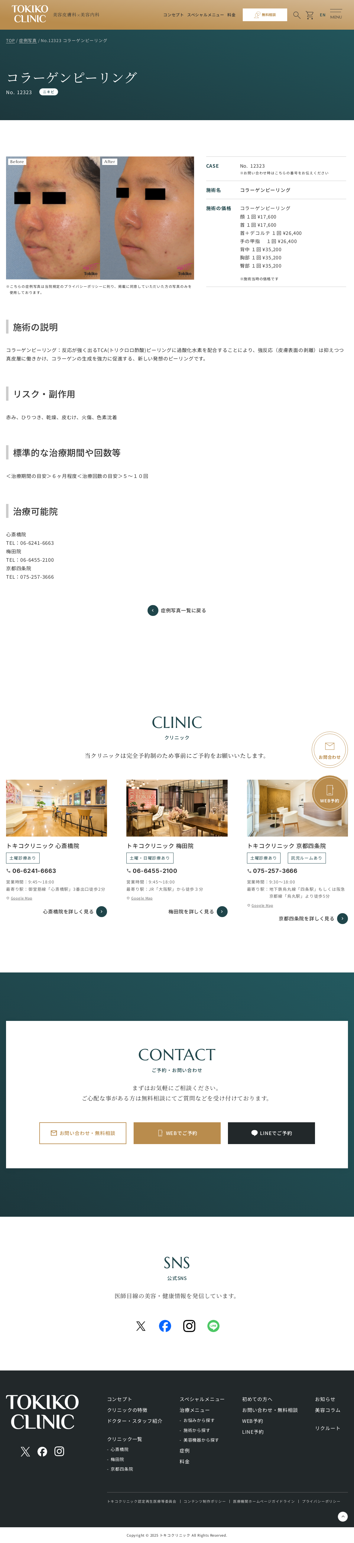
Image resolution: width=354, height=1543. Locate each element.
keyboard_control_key (343, 1517)
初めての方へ (257, 1399)
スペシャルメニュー (205, 15)
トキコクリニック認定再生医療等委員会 (142, 1501)
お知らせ (325, 1399)
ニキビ (48, 91)
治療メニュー (195, 1409)
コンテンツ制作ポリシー (204, 1501)
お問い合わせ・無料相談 (87, 1133)
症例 (185, 1450)
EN (323, 15)
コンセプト (173, 15)
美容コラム (327, 1409)
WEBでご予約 (182, 1133)
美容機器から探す (201, 1440)
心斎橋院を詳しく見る (68, 911)
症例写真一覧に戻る (183, 610)
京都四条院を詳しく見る (307, 918)
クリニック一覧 (125, 1439)
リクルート (327, 1428)
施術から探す (196, 1430)
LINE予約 (253, 1431)
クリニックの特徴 (127, 1409)
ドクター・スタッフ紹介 (135, 1420)
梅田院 (117, 1459)
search (296, 15)
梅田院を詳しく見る (191, 911)
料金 (231, 15)
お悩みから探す (199, 1420)
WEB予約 (252, 1420)
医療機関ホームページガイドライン (264, 1501)
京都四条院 (122, 1469)
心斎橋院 (119, 1449)
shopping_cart (310, 15)
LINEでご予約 (276, 1133)
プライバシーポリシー (321, 1501)
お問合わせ (330, 757)
